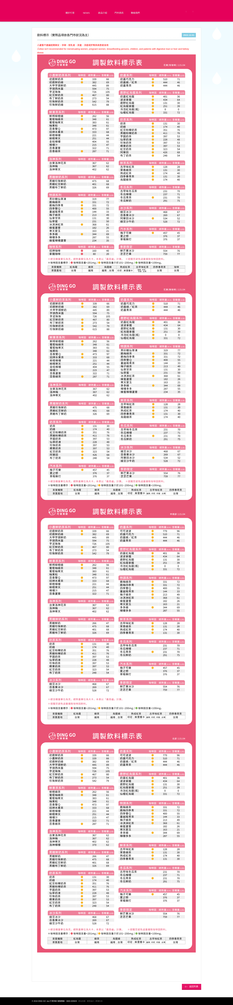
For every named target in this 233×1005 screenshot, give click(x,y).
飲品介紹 (102, 13)
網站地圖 (81, 1001)
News (86, 13)
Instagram (197, 11)
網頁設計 (90, 1001)
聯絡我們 (135, 13)
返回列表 (193, 986)
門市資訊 (119, 13)
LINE (189, 11)
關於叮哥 (70, 13)
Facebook (183, 11)
